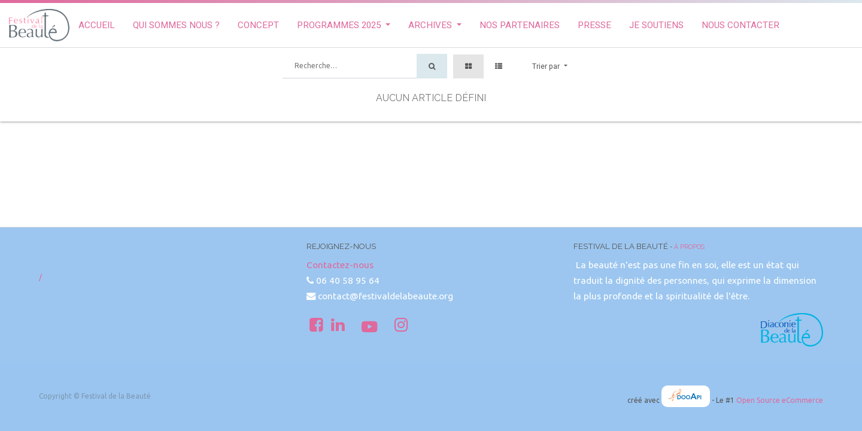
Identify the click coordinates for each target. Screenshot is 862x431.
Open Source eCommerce (779, 400)
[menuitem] (96, 25)
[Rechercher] (432, 66)
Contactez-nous (340, 265)
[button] (549, 66)
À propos (689, 246)
